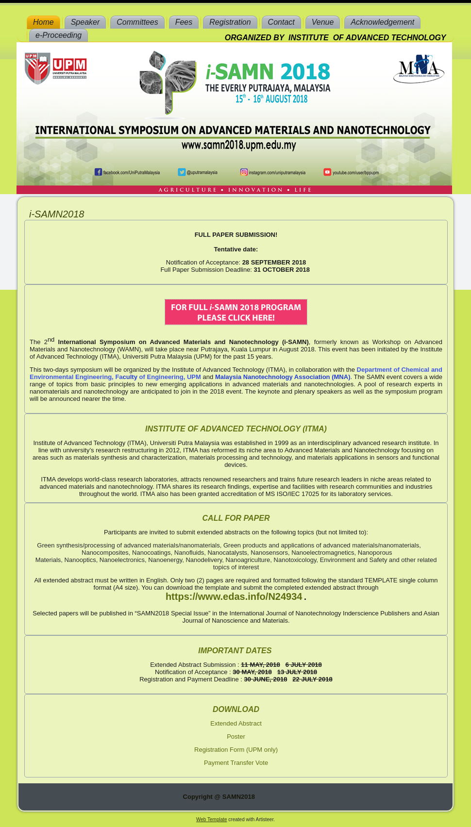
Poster (236, 736)
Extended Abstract (236, 723)
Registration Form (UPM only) (236, 749)
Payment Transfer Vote (236, 762)
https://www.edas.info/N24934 (234, 596)
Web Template (211, 819)
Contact (281, 22)
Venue (323, 22)
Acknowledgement (382, 22)
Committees (137, 22)
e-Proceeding (58, 35)
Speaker (85, 22)
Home (43, 22)
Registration (230, 22)
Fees (184, 22)
